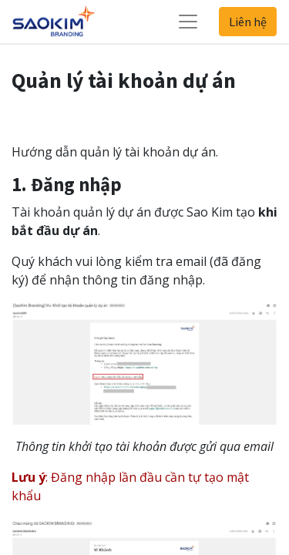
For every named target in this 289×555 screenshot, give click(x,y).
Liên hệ (248, 21)
